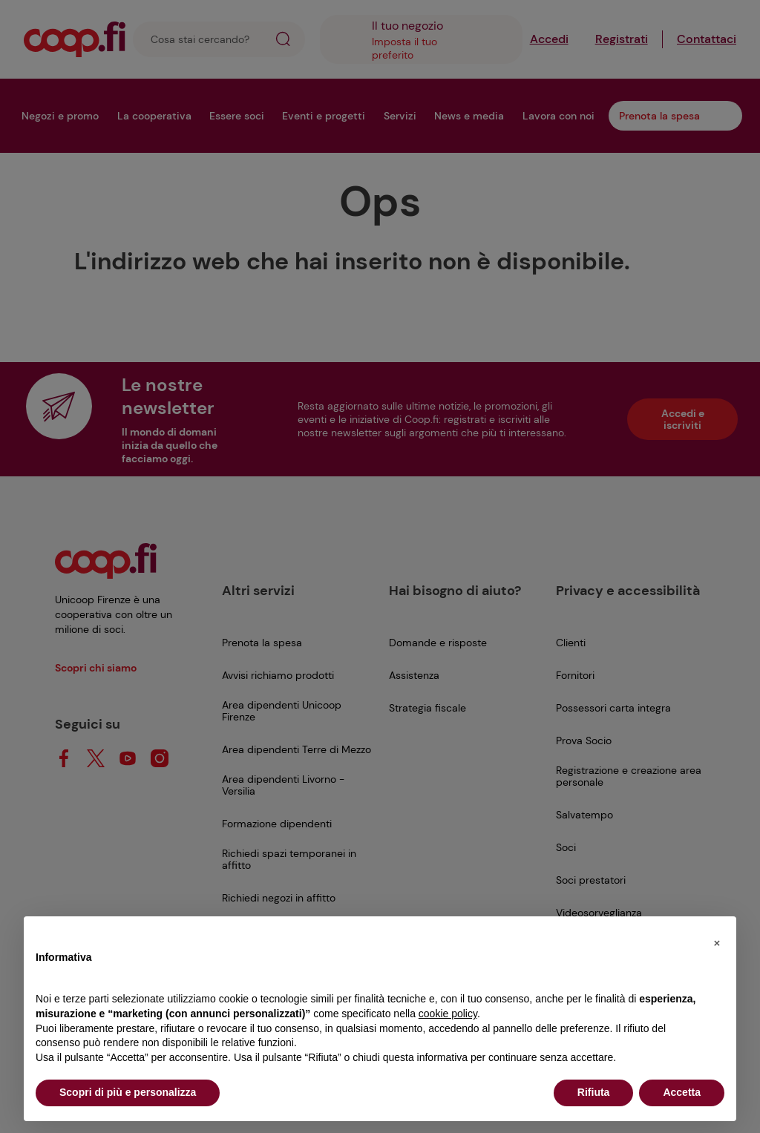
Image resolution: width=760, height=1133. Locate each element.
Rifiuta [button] (593, 1092)
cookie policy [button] (448, 1013)
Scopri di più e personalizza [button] (127, 1092)
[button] (717, 940)
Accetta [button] (682, 1092)
